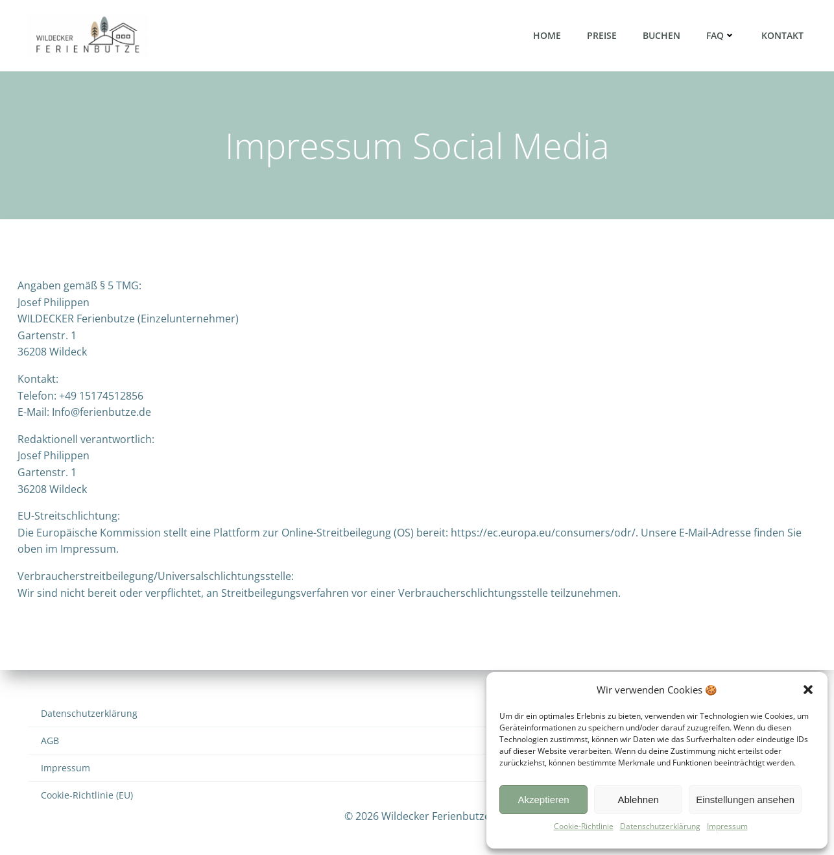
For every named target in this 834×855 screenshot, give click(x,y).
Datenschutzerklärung (660, 826)
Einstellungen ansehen (745, 799)
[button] (808, 689)
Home (547, 35)
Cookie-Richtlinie (584, 826)
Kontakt (782, 35)
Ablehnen (637, 799)
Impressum (727, 826)
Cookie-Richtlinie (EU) (87, 795)
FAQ (720, 35)
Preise (602, 35)
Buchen (661, 35)
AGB (50, 740)
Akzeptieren (543, 799)
